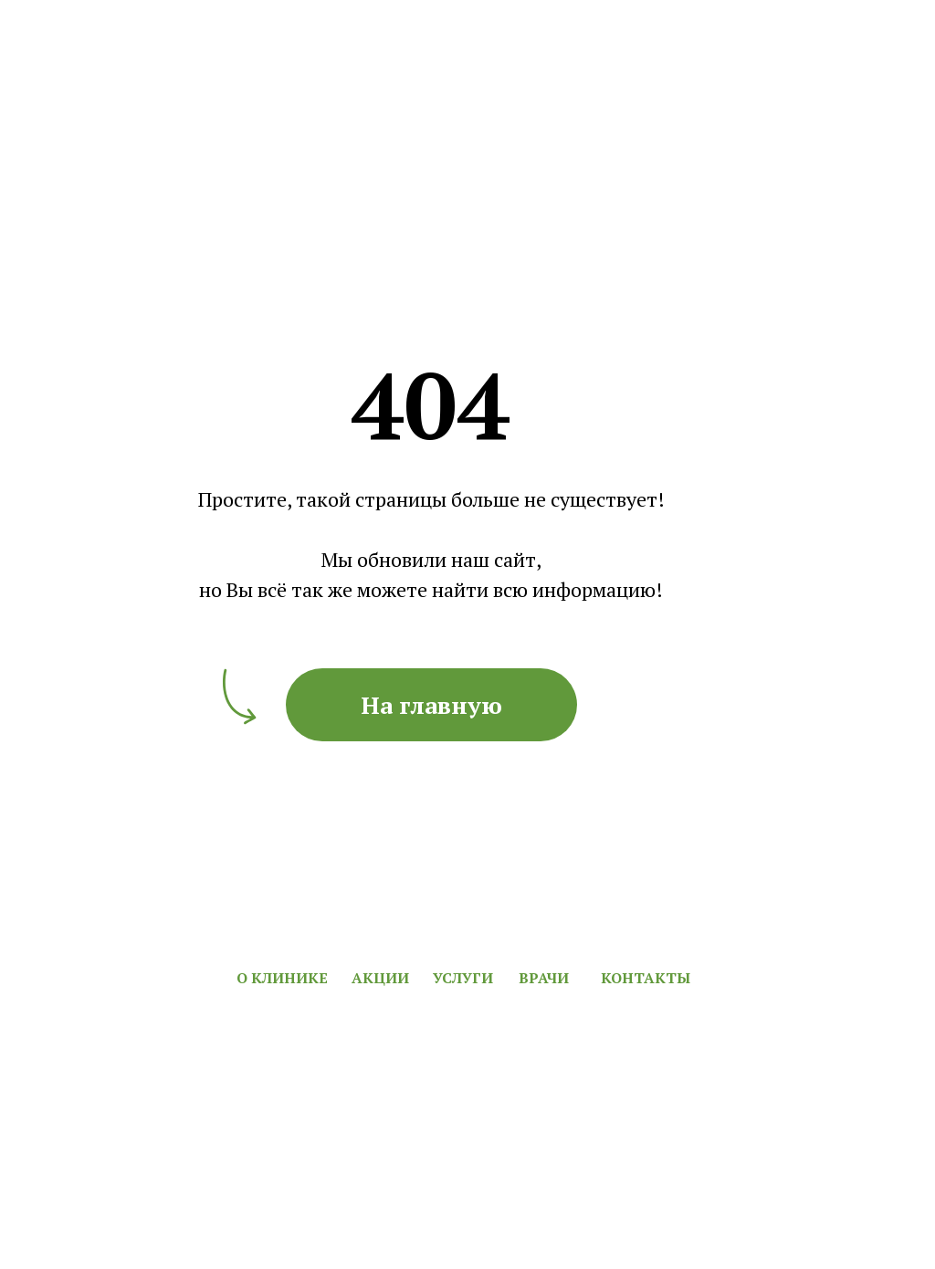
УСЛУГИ (463, 978)
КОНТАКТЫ (645, 978)
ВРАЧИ (544, 978)
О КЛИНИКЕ (282, 978)
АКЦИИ (380, 978)
